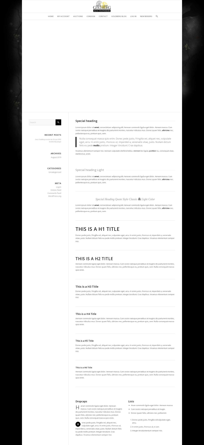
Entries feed (56, 190)
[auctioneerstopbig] (102, 6)
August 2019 (56, 157)
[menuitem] (50, 16)
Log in (58, 187)
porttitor (152, 151)
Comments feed (54, 193)
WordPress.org (54, 196)
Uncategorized (55, 172)
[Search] (156, 16)
